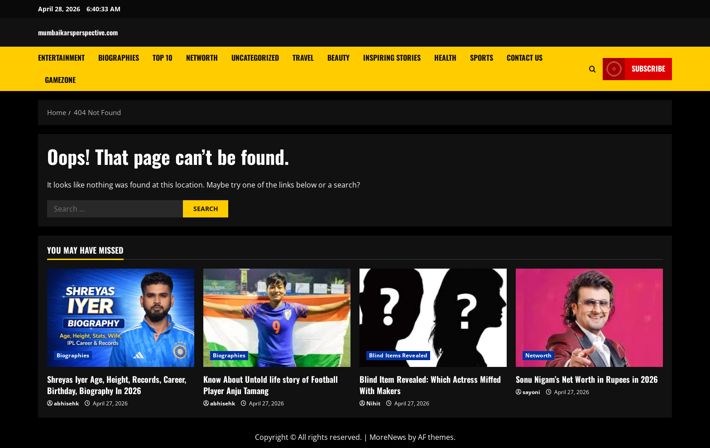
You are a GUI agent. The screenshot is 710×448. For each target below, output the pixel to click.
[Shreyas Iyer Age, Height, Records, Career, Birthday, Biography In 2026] (120, 318)
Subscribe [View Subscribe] (634, 69)
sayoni (531, 392)
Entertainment (61, 57)
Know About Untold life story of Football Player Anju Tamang (270, 384)
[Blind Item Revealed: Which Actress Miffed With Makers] (433, 318)
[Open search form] (592, 68)
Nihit (373, 403)
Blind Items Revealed (398, 355)
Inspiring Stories (392, 57)
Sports (481, 57)
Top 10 (163, 57)
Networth (202, 57)
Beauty (338, 57)
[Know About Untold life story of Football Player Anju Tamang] (276, 318)
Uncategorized (255, 57)
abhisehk (66, 403)
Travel (303, 57)
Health (445, 57)
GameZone (60, 79)
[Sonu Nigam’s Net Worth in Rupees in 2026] (589, 318)
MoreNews (387, 437)
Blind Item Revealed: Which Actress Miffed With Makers (430, 384)
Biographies (118, 57)
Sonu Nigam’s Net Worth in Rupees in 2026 (587, 379)
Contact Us (524, 57)
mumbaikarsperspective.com (78, 32)
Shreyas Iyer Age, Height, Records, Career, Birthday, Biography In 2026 (116, 384)
